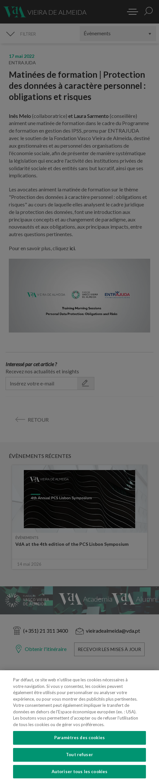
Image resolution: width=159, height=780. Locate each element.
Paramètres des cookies (79, 745)
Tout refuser (79, 762)
